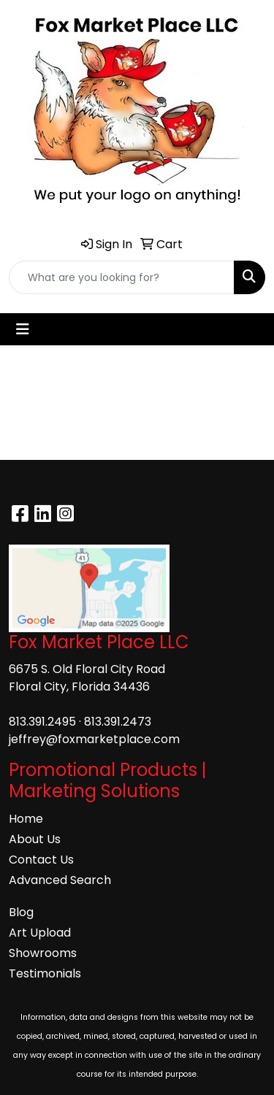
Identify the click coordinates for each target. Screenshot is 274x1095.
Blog (21, 912)
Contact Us (41, 859)
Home (26, 818)
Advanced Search (60, 880)
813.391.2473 (117, 721)
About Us (35, 839)
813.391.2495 (42, 721)
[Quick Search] (122, 277)
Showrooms (43, 953)
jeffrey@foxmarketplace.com (94, 739)
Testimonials (45, 973)
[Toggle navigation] (22, 329)
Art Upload (40, 932)
